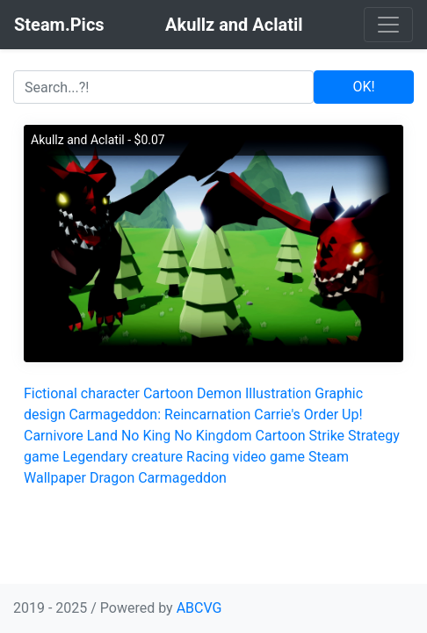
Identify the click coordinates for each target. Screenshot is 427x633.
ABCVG (199, 608)
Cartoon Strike (300, 435)
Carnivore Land (71, 435)
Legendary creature (122, 456)
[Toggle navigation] (388, 24)
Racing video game (245, 456)
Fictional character (82, 393)
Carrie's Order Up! (308, 414)
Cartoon (168, 393)
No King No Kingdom (186, 435)
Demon (219, 393)
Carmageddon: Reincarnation (159, 414)
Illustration (278, 393)
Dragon (112, 477)
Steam (328, 456)
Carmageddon (182, 477)
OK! (363, 86)
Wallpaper (55, 477)
